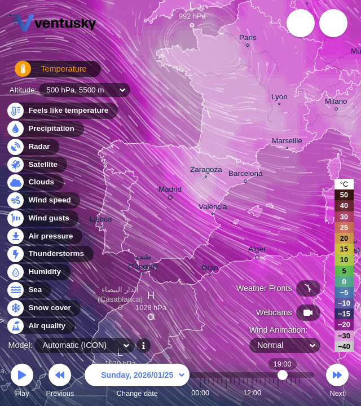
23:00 (299, 393)
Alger (257, 251)
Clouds (34, 182)
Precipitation (44, 129)
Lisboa (101, 220)
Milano (336, 103)
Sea (28, 290)
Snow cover (43, 308)
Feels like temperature (61, 111)
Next (337, 382)
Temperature (44, 73)
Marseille (287, 142)
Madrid (170, 191)
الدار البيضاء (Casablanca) (120, 296)
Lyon (279, 98)
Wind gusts (42, 218)
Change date (137, 382)
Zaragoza (206, 170)
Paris (248, 39)
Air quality (40, 326)
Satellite (36, 165)
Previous (60, 382)
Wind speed (43, 200)
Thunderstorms (49, 254)
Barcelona (245, 175)
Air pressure (44, 236)
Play (22, 382)
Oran (209, 269)
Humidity (38, 272)
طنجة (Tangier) (143, 263)
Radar (32, 147)
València (213, 208)
